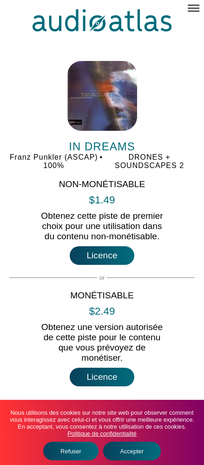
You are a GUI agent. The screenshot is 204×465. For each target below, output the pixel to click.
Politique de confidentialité (102, 433)
